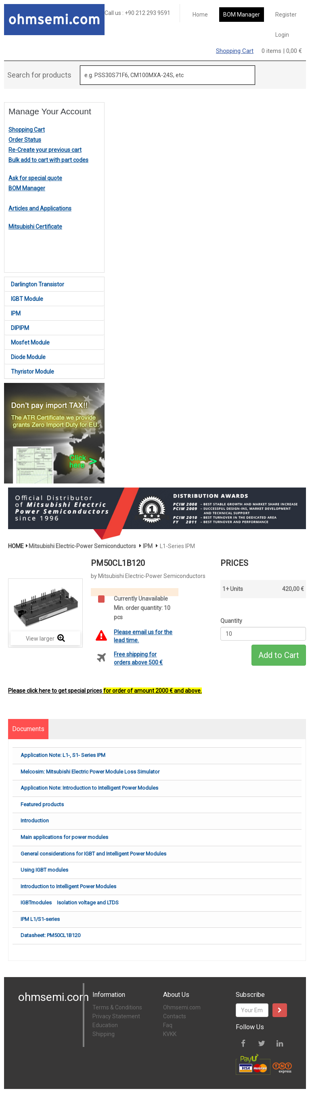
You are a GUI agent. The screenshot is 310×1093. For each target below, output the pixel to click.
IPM (16, 313)
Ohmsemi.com (182, 1007)
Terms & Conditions (117, 1007)
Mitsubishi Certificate (35, 226)
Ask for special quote (35, 178)
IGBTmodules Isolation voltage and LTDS (70, 903)
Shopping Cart (234, 51)
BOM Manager (241, 14)
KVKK (169, 1034)
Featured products (42, 804)
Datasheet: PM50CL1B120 (50, 935)
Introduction (35, 821)
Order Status (24, 140)
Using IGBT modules (44, 870)
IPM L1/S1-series (40, 919)
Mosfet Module (30, 342)
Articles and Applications (39, 208)
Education (105, 1025)
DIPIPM (20, 328)
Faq (167, 1025)
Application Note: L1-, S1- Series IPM (63, 755)
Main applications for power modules (64, 837)
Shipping (103, 1034)
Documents (28, 729)
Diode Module (28, 357)
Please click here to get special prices (105, 690)
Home (200, 14)
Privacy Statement (116, 1016)
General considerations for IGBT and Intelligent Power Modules (93, 854)
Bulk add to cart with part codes (48, 160)
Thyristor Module (32, 371)
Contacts (174, 1016)
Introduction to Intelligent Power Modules (68, 886)
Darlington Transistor (37, 284)
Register (286, 14)
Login (282, 35)
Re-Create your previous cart (45, 150)
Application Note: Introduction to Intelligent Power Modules (89, 788)
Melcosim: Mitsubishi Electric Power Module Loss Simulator (90, 772)
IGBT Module (27, 299)
